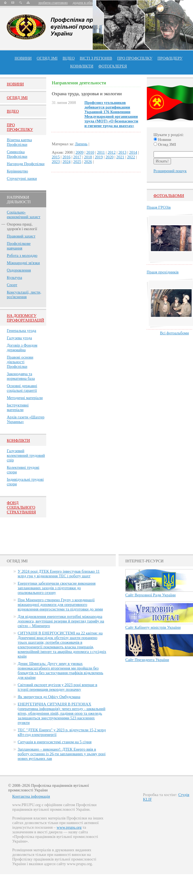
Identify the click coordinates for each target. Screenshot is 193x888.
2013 (122, 152)
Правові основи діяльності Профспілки (20, 362)
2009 (79, 152)
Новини (23, 58)
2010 (90, 152)
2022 (131, 157)
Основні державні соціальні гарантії (22, 388)
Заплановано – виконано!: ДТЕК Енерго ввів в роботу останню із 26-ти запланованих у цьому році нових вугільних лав (61, 754)
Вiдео (13, 111)
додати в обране (85, 3)
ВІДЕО (68, 58)
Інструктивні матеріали (18, 407)
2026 (88, 161)
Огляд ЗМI (17, 97)
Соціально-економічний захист (23, 214)
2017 (77, 157)
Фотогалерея (112, 66)
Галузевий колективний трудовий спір (26, 455)
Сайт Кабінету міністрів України (153, 627)
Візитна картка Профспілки (19, 142)
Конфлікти (18, 440)
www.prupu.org (69, 827)
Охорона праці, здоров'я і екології (22, 226)
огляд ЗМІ (47, 58)
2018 (88, 157)
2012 (112, 152)
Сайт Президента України (147, 660)
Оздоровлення (19, 270)
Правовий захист (21, 236)
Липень (81, 144)
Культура (14, 277)
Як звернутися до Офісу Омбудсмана (49, 697)
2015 (56, 157)
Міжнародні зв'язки (23, 263)
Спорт (12, 285)
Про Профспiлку (20, 127)
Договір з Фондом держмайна (22, 347)
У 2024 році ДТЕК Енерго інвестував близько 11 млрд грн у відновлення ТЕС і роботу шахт (59, 573)
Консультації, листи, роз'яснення (24, 294)
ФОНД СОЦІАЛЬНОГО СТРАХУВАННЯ (21, 507)
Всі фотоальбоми (174, 333)
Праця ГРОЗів (159, 207)
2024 (66, 161)
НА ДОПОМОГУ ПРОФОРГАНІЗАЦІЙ (25, 317)
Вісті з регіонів (96, 58)
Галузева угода (19, 338)
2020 (109, 157)
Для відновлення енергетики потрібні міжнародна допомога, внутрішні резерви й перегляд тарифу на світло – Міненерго (61, 621)
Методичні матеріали (25, 398)
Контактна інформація (31, 796)
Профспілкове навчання (19, 245)
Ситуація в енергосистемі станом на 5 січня (55, 742)
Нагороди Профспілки (26, 164)
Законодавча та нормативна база (21, 376)
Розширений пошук (170, 171)
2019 (99, 157)
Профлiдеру (169, 58)
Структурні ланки (22, 178)
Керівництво (17, 171)
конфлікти (81, 66)
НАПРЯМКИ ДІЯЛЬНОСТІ (19, 199)
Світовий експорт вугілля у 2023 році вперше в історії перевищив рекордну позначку (57, 687)
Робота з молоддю (22, 255)
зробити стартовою (53, 3)
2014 (133, 152)
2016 (66, 157)
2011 (101, 152)
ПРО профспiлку (134, 58)
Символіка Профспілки (17, 154)
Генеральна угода (21, 330)
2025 (77, 161)
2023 (56, 161)
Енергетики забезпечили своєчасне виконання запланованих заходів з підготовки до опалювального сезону (56, 588)
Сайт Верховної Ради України (150, 595)
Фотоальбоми (169, 195)
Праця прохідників (163, 272)
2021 (120, 157)
